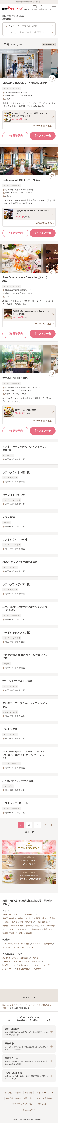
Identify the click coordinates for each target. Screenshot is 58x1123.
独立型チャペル (8, 965)
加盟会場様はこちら (31, 1098)
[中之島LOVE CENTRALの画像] (29, 359)
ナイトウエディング (32, 961)
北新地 (18, 914)
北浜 (7, 922)
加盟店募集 (47, 1098)
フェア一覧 (42, 136)
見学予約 (15, 136)
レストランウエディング (12, 944)
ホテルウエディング (10, 947)
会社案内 (8, 1093)
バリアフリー (8, 969)
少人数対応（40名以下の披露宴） (15, 958)
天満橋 (5, 926)
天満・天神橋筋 (17, 926)
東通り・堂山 (29, 914)
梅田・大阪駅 (7, 914)
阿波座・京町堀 (42, 922)
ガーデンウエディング (11, 961)
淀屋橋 (52, 918)
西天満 (29, 926)
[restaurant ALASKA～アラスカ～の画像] (29, 161)
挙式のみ (22, 965)
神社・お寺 (47, 944)
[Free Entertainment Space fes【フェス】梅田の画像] (29, 258)
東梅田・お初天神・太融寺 (12, 918)
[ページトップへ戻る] (29, 995)
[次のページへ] (45, 825)
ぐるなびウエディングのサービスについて (29, 1104)
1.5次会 (35, 958)
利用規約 (18, 1093)
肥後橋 (14, 922)
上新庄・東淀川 (22, 929)
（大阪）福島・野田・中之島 (36, 918)
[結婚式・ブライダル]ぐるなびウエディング (20, 1005)
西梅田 (20, 933)
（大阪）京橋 (39, 926)
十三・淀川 (9, 929)
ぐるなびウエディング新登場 (29, 969)
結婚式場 (45, 1005)
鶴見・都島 (48, 929)
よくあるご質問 (28, 1110)
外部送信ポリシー (13, 1098)
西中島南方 (36, 929)
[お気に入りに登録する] (52, 78)
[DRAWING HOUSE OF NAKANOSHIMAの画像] (29, 63)
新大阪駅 (51, 926)
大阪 (4, 1008)
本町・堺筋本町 (26, 922)
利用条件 (28, 1093)
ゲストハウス (27, 947)
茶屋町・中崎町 (8, 933)
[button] (29, 1031)
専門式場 (36, 944)
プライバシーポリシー (44, 1093)
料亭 (28, 944)
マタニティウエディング (39, 965)
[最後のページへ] (52, 825)
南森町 (29, 933)
